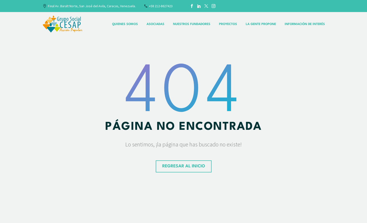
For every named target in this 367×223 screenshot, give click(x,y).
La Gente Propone (261, 24)
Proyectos (228, 24)
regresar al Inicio (183, 166)
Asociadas (155, 24)
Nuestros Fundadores (191, 24)
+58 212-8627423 (161, 6)
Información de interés (305, 24)
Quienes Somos (125, 24)
